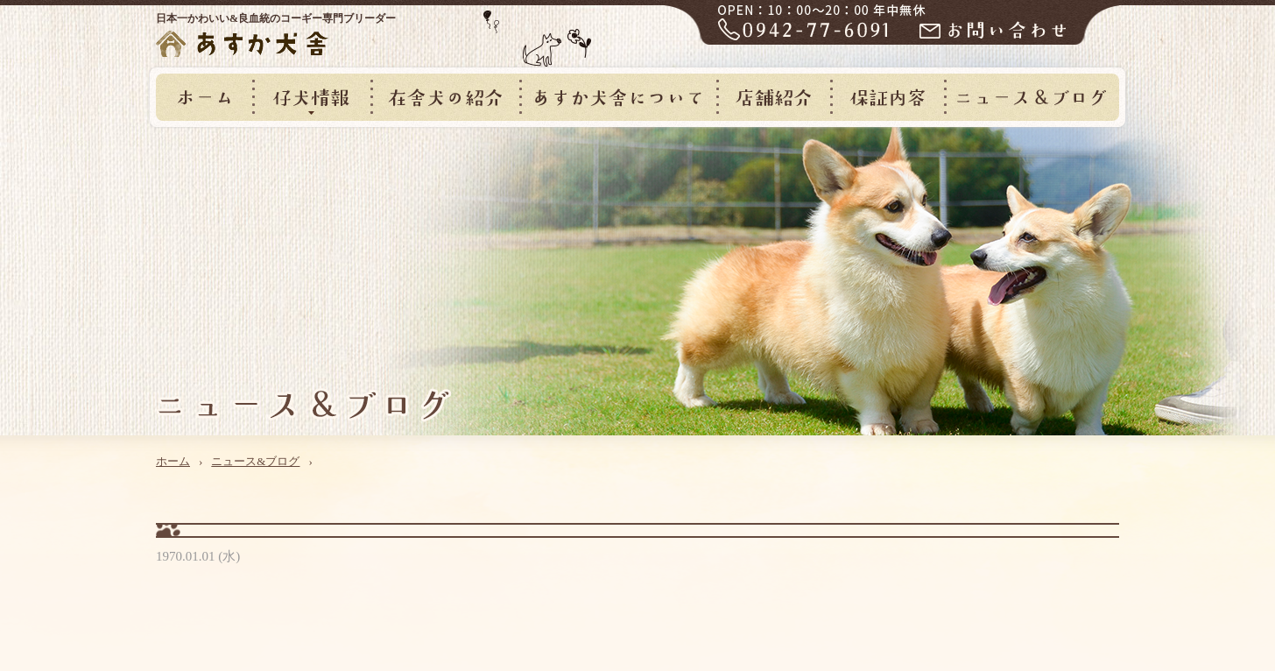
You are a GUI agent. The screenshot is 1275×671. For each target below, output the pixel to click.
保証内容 (887, 97)
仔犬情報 (311, 97)
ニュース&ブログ (1031, 97)
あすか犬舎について (617, 97)
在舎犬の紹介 (444, 97)
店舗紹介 (773, 97)
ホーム (204, 97)
